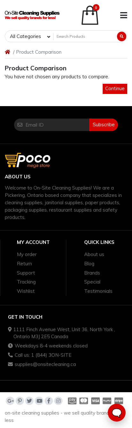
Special (92, 282)
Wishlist (26, 291)
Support (26, 273)
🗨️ (117, 413)
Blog (89, 264)
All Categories (25, 36)
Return (24, 264)
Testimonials (98, 291)
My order (27, 254)
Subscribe (104, 124)
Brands (92, 273)
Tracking (26, 282)
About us (94, 254)
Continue (115, 88)
